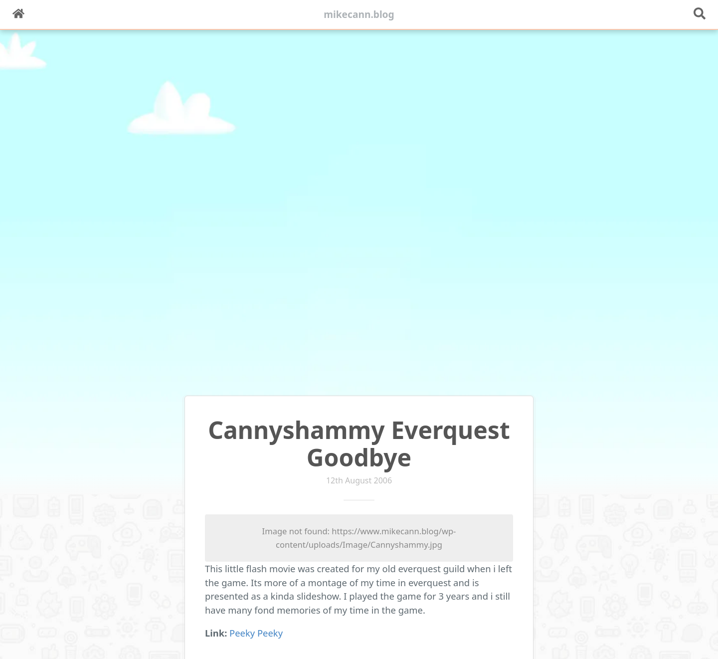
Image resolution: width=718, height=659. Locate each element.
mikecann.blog (359, 14)
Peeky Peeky (256, 633)
